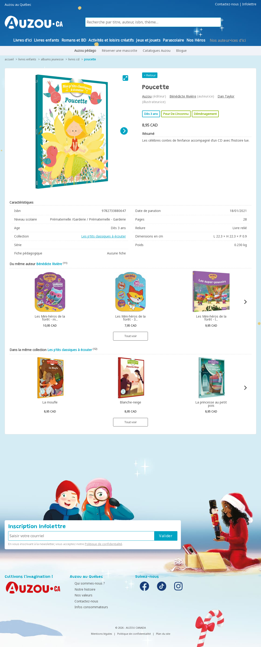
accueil (9, 59)
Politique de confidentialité (103, 544)
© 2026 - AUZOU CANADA (130, 627)
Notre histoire (81, 589)
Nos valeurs (80, 595)
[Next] (124, 131)
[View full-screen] (125, 78)
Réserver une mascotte (119, 50)
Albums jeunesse (52, 59)
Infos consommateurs (87, 607)
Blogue (181, 50)
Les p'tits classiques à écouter (103, 236)
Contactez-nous (227, 4)
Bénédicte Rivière (183, 96)
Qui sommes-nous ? (86, 583)
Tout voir (130, 336)
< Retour (150, 75)
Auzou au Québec (18, 5)
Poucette (90, 59)
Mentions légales (101, 633)
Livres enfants (27, 59)
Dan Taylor (226, 96)
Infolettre (249, 4)
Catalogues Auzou (156, 50)
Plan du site (163, 633)
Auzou (147, 96)
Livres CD (73, 59)
